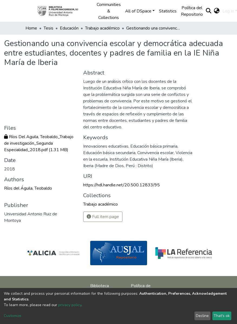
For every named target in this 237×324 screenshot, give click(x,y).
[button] (216, 11)
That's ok (222, 315)
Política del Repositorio (192, 11)
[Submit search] (208, 11)
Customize (12, 315)
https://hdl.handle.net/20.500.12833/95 (121, 185)
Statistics (168, 11)
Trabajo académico (102, 28)
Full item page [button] (103, 217)
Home (31, 28)
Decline (202, 315)
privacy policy (69, 304)
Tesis (48, 28)
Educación (69, 28)
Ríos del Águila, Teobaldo (28, 188)
